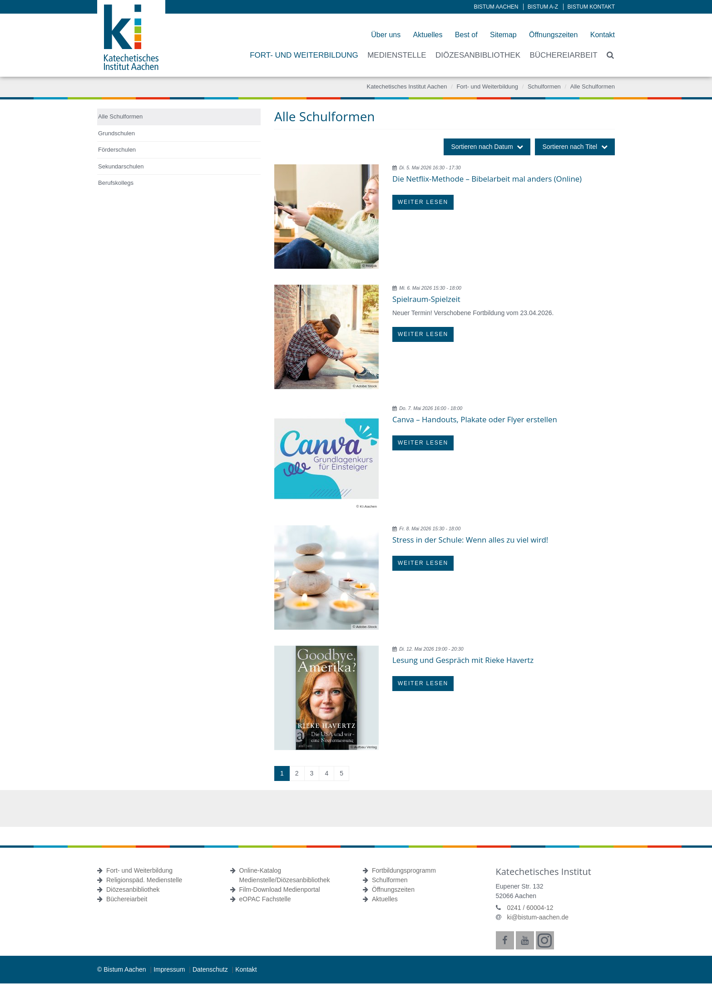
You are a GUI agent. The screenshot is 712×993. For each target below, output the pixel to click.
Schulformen (544, 86)
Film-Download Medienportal (279, 889)
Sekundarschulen (120, 166)
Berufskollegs (116, 182)
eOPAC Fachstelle (265, 899)
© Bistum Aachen (122, 969)
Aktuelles (428, 35)
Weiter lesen (423, 202)
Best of (466, 35)
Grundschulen (116, 133)
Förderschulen (117, 149)
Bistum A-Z (543, 7)
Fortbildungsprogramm (404, 870)
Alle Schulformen (592, 86)
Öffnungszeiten (553, 35)
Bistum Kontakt (591, 7)
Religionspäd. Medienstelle (144, 880)
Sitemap (503, 35)
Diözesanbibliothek (133, 889)
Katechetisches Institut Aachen (406, 86)
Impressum (170, 969)
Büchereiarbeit (126, 899)
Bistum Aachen (496, 7)
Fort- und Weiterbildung (487, 86)
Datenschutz (211, 969)
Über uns (385, 35)
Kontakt (602, 35)
